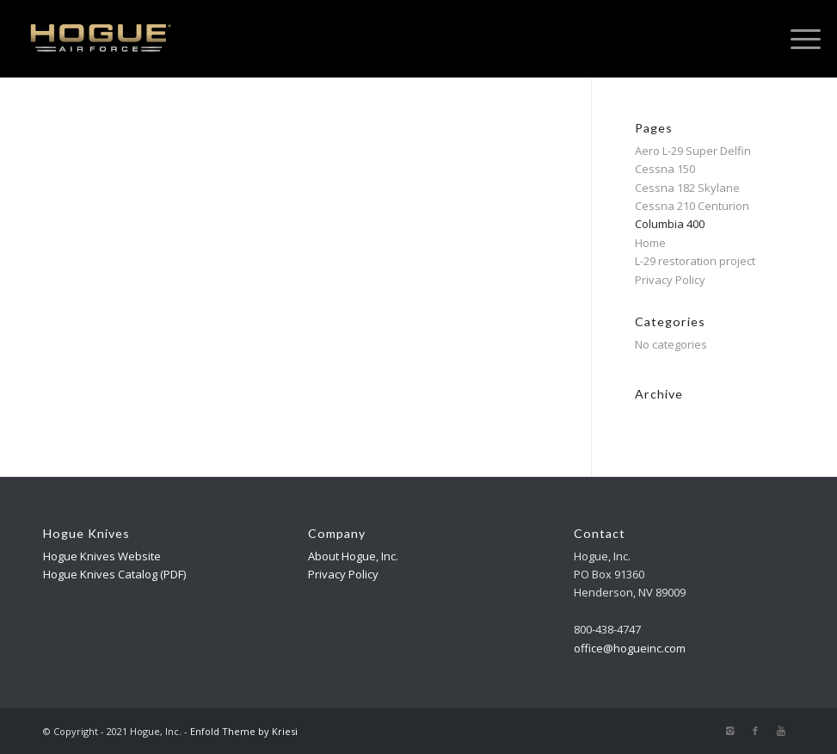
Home (650, 242)
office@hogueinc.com (630, 648)
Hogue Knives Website (102, 556)
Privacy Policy (670, 279)
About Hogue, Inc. (353, 556)
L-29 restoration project (695, 261)
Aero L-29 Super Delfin (693, 150)
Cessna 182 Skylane (687, 187)
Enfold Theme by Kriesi (244, 731)
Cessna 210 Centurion (692, 205)
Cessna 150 (665, 168)
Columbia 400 (670, 224)
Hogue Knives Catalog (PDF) (114, 574)
